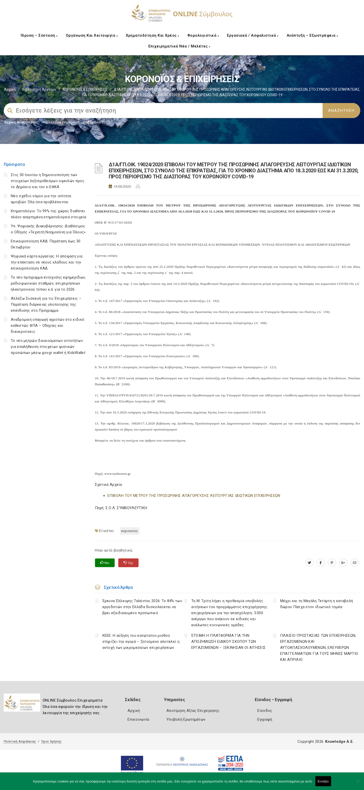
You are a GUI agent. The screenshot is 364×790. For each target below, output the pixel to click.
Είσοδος (264, 710)
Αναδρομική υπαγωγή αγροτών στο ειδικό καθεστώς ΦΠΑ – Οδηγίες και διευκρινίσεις (47, 325)
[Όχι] (357, 784)
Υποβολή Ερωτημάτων (185, 719)
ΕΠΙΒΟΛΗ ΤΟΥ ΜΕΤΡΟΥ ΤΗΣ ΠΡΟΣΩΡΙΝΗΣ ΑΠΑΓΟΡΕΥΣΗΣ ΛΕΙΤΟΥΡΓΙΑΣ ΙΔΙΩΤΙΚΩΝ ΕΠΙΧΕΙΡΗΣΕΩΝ (193, 495)
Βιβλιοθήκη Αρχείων (39, 89)
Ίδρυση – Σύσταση (39, 35)
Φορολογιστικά (203, 35)
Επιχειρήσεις (93, 122)
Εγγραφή (264, 719)
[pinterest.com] (332, 562)
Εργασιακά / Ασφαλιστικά (253, 35)
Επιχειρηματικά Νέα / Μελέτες (179, 46)
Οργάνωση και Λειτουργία (92, 35)
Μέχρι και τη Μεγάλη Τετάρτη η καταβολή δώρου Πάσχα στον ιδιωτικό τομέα (316, 604)
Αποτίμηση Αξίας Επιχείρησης (192, 710)
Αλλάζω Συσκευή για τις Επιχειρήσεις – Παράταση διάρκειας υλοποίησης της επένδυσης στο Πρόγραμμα (46, 304)
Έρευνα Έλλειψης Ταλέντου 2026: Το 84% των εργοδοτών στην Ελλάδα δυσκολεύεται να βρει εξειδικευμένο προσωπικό (142, 607)
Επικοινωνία (138, 719)
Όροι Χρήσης (51, 741)
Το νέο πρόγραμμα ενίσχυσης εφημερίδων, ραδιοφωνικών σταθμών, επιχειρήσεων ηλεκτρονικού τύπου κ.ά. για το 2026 (48, 283)
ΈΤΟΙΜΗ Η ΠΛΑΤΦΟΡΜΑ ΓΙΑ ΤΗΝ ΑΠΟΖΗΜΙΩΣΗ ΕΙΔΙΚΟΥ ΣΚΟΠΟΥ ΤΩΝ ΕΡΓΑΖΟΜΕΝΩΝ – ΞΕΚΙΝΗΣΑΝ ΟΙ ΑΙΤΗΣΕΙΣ (228, 641)
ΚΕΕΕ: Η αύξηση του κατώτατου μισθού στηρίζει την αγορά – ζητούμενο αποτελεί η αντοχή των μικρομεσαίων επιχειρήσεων (140, 641)
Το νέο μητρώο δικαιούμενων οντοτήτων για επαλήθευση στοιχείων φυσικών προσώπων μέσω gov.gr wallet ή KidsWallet (48, 346)
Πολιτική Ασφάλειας (20, 741)
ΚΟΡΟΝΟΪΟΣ (129, 531)
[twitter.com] (309, 562)
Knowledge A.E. (339, 741)
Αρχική (10, 89)
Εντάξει (323, 781)
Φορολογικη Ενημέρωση (61, 122)
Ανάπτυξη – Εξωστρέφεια (312, 35)
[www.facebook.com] (320, 562)
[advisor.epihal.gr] (354, 562)
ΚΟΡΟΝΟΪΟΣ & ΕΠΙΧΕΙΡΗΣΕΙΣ (85, 89)
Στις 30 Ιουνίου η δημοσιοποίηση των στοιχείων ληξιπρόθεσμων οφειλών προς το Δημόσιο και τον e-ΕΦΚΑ (47, 181)
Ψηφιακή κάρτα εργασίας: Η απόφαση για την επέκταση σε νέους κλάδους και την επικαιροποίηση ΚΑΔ (46, 262)
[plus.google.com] (343, 562)
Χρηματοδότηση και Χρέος (152, 35)
